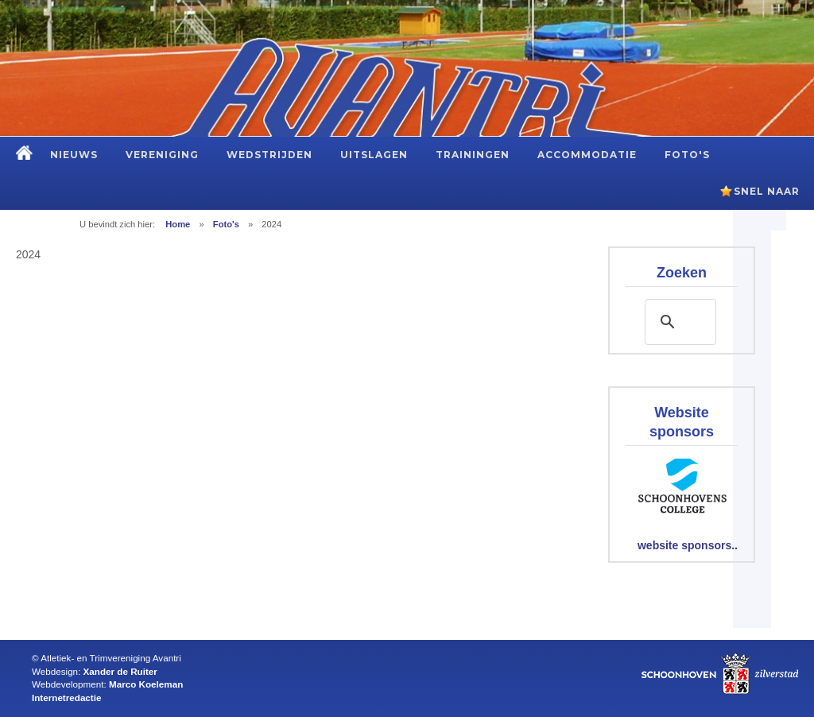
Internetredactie (66, 697)
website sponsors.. (688, 545)
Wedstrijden (269, 155)
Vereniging (162, 155)
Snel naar (767, 191)
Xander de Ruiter (120, 671)
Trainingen (473, 155)
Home (177, 224)
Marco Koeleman (146, 684)
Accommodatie (587, 155)
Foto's (687, 155)
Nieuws (74, 155)
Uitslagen (374, 155)
